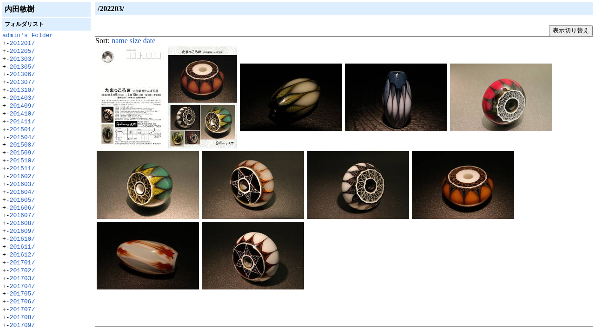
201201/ (22, 43)
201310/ (22, 90)
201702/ (22, 271)
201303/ (22, 59)
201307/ (22, 82)
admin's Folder (27, 36)
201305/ (22, 67)
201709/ (22, 325)
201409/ (22, 106)
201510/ (22, 161)
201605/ (22, 200)
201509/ (22, 153)
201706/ (22, 302)
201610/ (22, 239)
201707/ (22, 310)
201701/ (22, 263)
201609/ (22, 231)
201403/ (22, 98)
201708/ (22, 318)
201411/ (22, 122)
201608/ (22, 223)
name (120, 41)
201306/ (22, 75)
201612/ (22, 255)
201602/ (22, 177)
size (135, 41)
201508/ (22, 145)
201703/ (22, 279)
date (149, 41)
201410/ (22, 114)
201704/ (22, 287)
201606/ (22, 208)
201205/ (22, 51)
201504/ (22, 138)
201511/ (22, 169)
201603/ (22, 184)
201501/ (22, 130)
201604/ (22, 192)
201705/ (22, 294)
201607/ (22, 216)
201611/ (22, 247)
